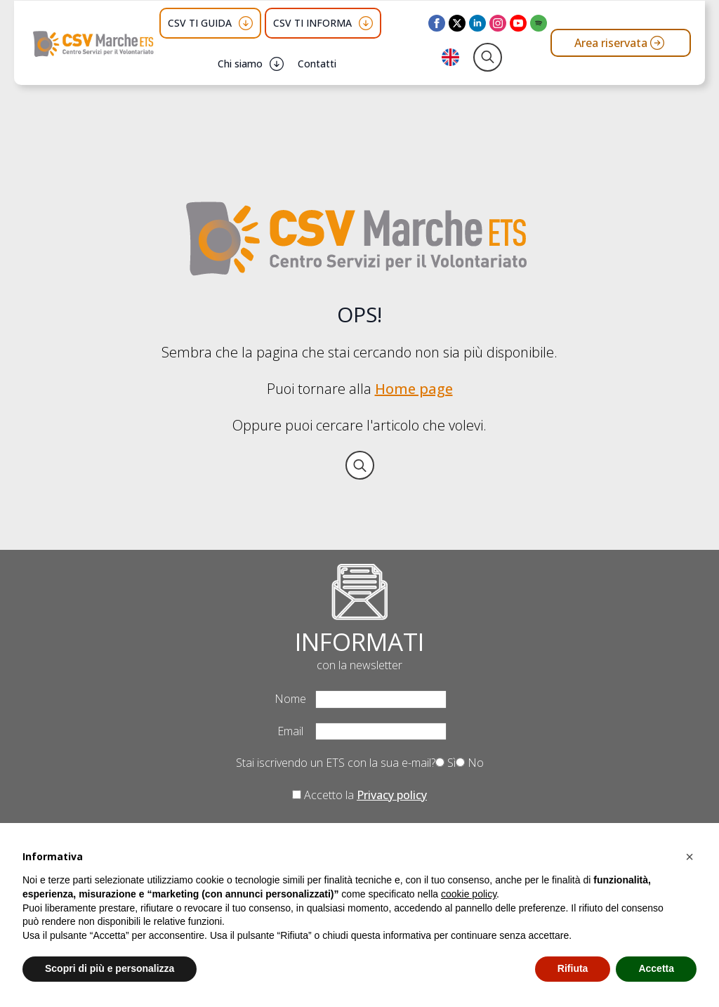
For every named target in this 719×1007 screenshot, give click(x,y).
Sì (445, 762)
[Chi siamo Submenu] (277, 64)
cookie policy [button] (468, 894)
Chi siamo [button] (240, 63)
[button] (689, 856)
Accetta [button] (656, 968)
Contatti (317, 63)
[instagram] (497, 23)
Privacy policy (392, 795)
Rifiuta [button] (573, 968)
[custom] (538, 23)
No (470, 762)
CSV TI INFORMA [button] (312, 22)
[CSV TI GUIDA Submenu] (246, 23)
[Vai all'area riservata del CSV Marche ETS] (620, 43)
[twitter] (457, 23)
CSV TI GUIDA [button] (200, 22)
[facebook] (436, 23)
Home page (414, 388)
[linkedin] (477, 23)
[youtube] (518, 23)
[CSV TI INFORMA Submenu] (366, 23)
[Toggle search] (487, 57)
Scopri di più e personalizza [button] (109, 968)
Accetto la (359, 795)
